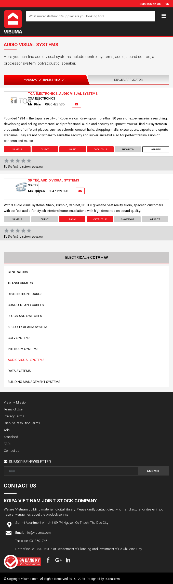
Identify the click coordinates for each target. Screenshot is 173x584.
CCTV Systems (19, 338)
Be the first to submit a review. (24, 166)
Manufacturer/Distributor (44, 79)
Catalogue (100, 149)
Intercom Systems (23, 349)
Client (45, 149)
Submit (153, 471)
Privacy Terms (14, 416)
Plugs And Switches (25, 316)
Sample (17, 149)
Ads (7, 430)
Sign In (144, 4)
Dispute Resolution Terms (22, 423)
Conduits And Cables (26, 305)
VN (167, 4)
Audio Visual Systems (26, 360)
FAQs (7, 444)
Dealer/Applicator (128, 79)
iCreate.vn (112, 579)
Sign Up (155, 4)
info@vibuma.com (38, 532)
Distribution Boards (25, 294)
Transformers (20, 283)
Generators (18, 272)
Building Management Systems (34, 382)
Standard (11, 437)
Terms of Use (13, 409)
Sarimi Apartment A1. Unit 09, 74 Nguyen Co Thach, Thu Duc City (61, 523)
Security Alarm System (27, 327)
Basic (72, 149)
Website (156, 149)
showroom (128, 149)
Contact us (11, 451)
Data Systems (19, 371)
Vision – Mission (15, 402)
